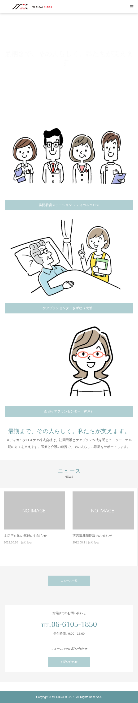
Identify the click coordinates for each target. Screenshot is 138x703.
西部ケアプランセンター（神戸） (69, 411)
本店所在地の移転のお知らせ (25, 536)
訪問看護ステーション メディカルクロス (69, 205)
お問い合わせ (69, 662)
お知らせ (26, 542)
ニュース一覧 (69, 580)
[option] (69, 58)
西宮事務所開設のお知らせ (92, 536)
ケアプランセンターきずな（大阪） (69, 308)
